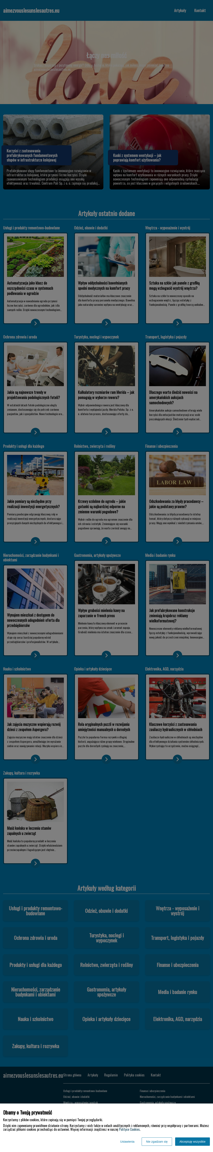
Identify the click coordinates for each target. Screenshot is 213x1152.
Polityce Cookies (129, 1129)
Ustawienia (127, 1141)
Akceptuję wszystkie (193, 1141)
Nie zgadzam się (157, 1141)
